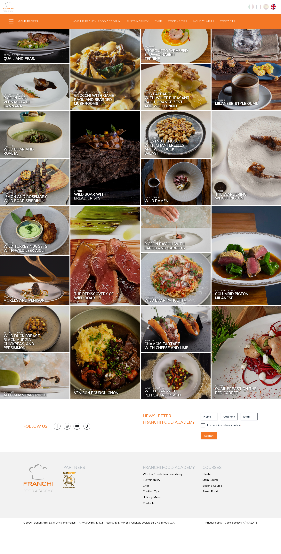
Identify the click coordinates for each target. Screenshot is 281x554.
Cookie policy (233, 548)
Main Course (211, 506)
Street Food (210, 517)
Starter (207, 500)
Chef (158, 34)
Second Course (212, 512)
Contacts (227, 34)
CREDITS (250, 548)
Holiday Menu (203, 34)
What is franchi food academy (96, 34)
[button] (35, 34)
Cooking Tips (177, 34)
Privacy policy (213, 548)
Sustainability (138, 34)
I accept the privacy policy (224, 451)
